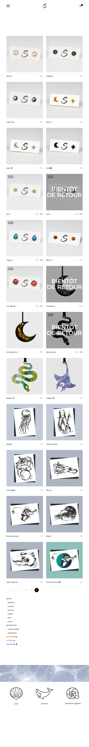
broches (11, 610)
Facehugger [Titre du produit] (10, 490)
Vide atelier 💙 (11, 644)
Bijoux (9, 599)
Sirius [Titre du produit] (8, 214)
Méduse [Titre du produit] (9, 444)
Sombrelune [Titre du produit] (50, 306)
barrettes (11, 602)
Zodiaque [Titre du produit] (49, 76)
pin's (9, 618)
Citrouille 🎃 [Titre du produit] (10, 306)
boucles (11, 606)
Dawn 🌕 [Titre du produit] (49, 122)
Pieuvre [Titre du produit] (49, 490)
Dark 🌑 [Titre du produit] (49, 168)
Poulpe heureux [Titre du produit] (52, 444)
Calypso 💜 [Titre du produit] (50, 398)
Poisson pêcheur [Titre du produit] (12, 536)
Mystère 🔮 (10, 640)
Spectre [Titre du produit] (9, 76)
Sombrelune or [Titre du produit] (11, 352)
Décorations (11, 625)
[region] (44, 695)
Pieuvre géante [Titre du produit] (12, 582)
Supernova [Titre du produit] (10, 122)
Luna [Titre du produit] (48, 214)
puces (10, 621)
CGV (16, 704)
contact (44, 703)
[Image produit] (24, 54)
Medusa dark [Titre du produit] (51, 352)
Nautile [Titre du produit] (48, 536)
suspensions (12, 633)
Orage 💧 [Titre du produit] (9, 260)
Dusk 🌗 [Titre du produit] (9, 168)
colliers (10, 614)
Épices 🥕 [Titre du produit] (49, 260)
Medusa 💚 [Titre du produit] (10, 398)
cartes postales (13, 629)
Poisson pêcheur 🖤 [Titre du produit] (53, 582)
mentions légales (73, 703)
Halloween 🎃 (11, 637)
